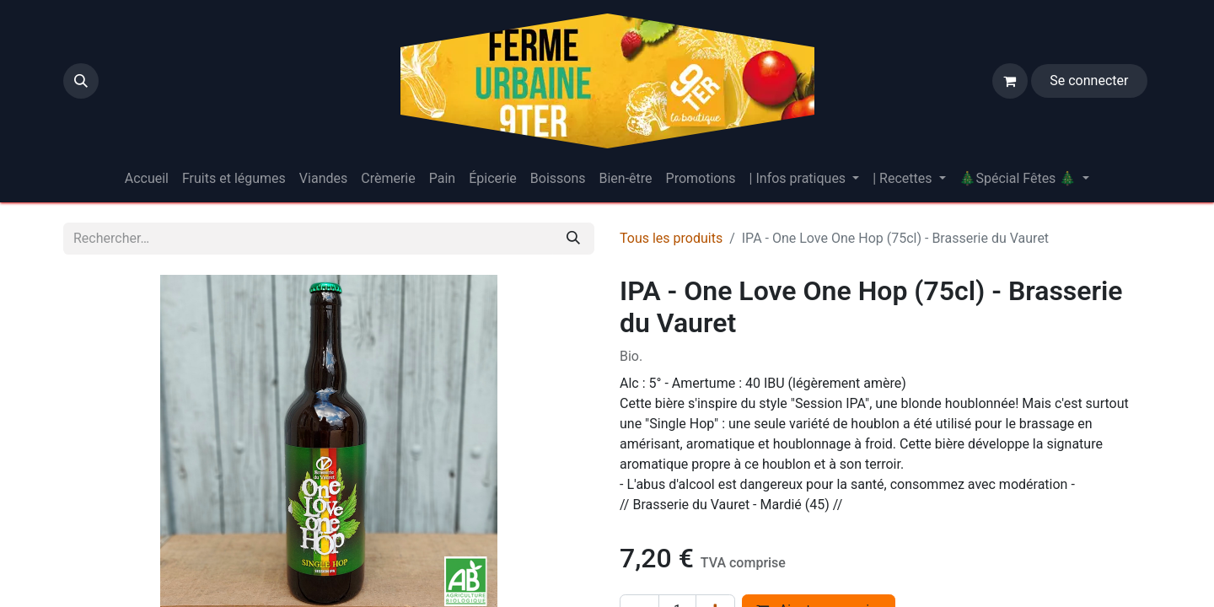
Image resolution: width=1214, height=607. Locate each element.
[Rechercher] (573, 239)
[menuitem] (146, 179)
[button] (81, 81)
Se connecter (1089, 81)
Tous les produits (671, 238)
